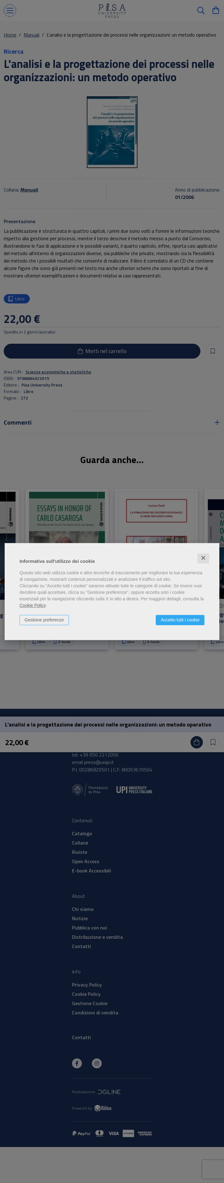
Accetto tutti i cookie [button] (180, 619)
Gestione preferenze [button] (44, 619)
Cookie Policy (33, 605)
